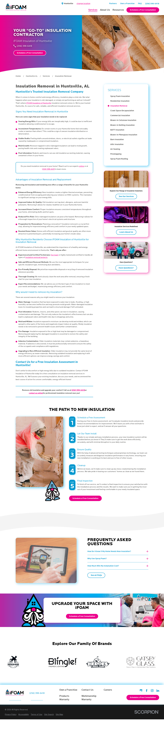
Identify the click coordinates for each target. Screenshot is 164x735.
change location (83, 3)
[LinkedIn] (157, 690)
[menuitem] (127, 96)
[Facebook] (146, 690)
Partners (113, 3)
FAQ (140, 3)
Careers (108, 689)
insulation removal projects (36, 257)
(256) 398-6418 (152, 3)
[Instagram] (152, 690)
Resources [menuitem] (118, 9)
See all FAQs (99, 575)
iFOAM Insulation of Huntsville (38, 103)
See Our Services (126, 196)
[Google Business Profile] (141, 690)
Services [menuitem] (92, 9)
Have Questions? (126, 268)
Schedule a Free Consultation (143, 10)
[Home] (16, 7)
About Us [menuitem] (105, 9)
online (81, 166)
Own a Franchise (127, 3)
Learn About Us (126, 232)
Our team (54, 255)
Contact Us (87, 689)
